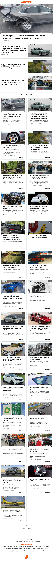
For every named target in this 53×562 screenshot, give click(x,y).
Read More (21, 127)
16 (24, 465)
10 (50, 373)
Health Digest (8, 548)
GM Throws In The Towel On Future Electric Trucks (38, 266)
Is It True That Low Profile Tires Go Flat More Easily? (13, 146)
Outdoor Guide (10, 550)
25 (24, 251)
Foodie (24, 546)
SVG (38, 550)
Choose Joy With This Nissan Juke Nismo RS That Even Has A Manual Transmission (13, 389)
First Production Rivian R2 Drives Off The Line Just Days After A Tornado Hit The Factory (12, 82)
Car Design (5, 312)
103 (50, 251)
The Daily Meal (12, 551)
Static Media (19, 541)
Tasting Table (43, 550)
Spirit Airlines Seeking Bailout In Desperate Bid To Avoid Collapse (12, 510)
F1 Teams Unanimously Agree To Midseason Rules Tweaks (39, 417)
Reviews (4, 281)
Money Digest (40, 548)
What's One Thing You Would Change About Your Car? (38, 295)
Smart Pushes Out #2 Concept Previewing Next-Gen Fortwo (38, 207)
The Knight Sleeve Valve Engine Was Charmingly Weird (12, 207)
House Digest (15, 548)
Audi (4, 222)
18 (50, 99)
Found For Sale (32, 44)
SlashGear (34, 550)
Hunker (21, 548)
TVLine (30, 551)
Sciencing (23, 550)
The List (19, 551)
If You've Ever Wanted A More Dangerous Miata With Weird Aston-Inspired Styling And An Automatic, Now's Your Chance (13, 49)
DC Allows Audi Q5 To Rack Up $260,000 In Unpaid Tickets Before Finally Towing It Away (12, 237)
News (31, 77)
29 (24, 222)
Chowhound (9, 546)
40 (50, 222)
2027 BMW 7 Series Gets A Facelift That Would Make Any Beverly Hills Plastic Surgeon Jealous (13, 328)
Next (29, 528)
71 (24, 312)
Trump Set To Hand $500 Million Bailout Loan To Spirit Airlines (39, 236)
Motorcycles (5, 161)
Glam (44, 546)
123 (50, 281)
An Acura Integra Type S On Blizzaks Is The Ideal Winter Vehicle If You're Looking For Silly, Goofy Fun (13, 297)
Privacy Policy (29, 539)
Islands (25, 548)
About (21, 539)
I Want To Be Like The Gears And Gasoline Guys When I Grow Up (12, 448)
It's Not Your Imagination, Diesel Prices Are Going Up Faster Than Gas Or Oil (12, 418)
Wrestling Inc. (41, 551)
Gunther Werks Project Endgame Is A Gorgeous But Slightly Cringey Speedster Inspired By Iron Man (40, 328)
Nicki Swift (47, 548)
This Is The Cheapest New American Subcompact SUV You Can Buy (12, 480)
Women (34, 551)
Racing (31, 60)
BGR (5, 546)
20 (24, 496)
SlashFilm (28, 550)
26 (24, 373)
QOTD (31, 281)
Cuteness (15, 546)
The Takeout (24, 551)
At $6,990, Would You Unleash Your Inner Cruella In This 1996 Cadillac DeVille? (12, 359)
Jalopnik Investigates (7, 403)
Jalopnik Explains (33, 343)
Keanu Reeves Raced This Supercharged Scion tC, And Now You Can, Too (39, 449)
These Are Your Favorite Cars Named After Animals (11, 266)
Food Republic (30, 546)
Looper (29, 548)
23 (50, 403)
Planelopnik (32, 222)
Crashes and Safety (5, 4)
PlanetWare (16, 550)
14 (50, 192)
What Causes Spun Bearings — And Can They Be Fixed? (40, 358)
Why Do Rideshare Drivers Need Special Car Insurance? (39, 388)
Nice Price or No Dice (6, 343)
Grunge (47, 546)
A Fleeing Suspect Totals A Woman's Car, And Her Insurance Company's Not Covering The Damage (24, 37)
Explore (20, 546)
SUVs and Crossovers (7, 465)
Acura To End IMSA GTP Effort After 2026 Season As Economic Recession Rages (13, 66)
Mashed (34, 548)
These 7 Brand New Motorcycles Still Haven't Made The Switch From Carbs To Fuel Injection (12, 177)
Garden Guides (38, 546)
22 (50, 161)
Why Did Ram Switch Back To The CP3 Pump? (39, 480)
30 (50, 312)
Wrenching (5, 434)
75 (24, 343)
